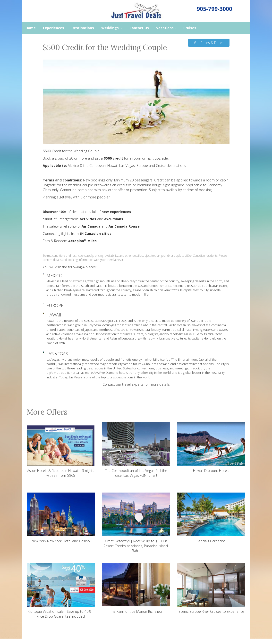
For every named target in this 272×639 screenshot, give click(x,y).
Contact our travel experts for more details (136, 384)
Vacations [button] (166, 28)
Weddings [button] (111, 28)
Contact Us (139, 28)
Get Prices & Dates (208, 42)
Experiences (53, 28)
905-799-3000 (214, 9)
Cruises (189, 28)
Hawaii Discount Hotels (211, 447)
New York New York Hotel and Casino (61, 518)
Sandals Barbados (211, 518)
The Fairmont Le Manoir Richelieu (136, 588)
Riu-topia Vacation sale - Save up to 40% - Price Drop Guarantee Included (61, 591)
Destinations (82, 28)
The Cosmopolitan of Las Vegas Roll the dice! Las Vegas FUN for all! (136, 450)
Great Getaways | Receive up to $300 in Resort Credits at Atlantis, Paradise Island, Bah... (136, 523)
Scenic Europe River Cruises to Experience (211, 588)
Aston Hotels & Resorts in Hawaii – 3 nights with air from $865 (61, 450)
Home (31, 28)
